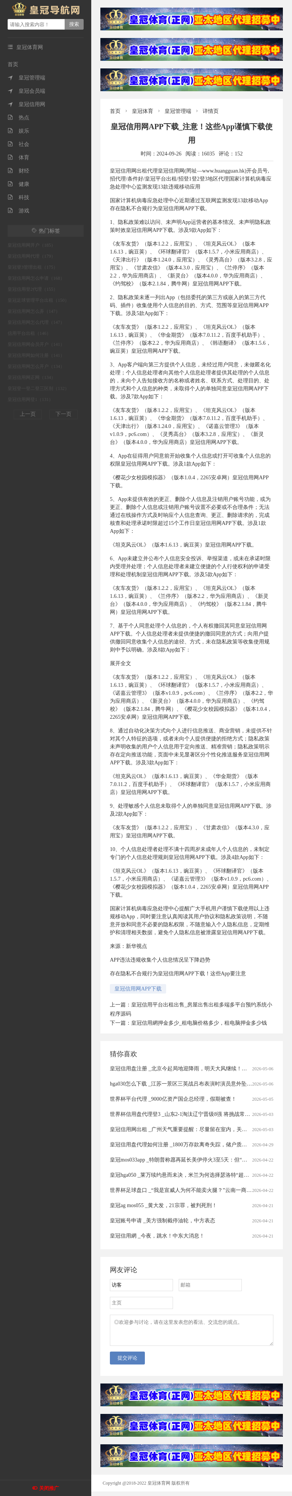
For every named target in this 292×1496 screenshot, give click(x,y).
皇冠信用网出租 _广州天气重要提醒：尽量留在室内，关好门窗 (184, 1129)
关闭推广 (49, 1488)
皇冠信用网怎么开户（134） (36, 366)
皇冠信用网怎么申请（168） (36, 278)
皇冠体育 (142, 111)
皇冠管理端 (26, 78)
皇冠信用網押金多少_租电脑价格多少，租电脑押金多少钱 (199, 1023)
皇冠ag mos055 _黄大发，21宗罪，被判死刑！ (163, 1205)
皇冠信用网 (26, 104)
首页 (13, 64)
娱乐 (18, 131)
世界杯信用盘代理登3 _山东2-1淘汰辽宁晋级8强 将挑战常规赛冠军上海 (193, 1114)
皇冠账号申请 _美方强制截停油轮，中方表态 (162, 1220)
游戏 (18, 211)
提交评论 (127, 1362)
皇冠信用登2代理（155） (33, 289)
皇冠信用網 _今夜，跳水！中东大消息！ (157, 1236)
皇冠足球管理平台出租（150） (38, 300)
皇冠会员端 (26, 91)
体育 (18, 157)
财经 (18, 171)
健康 (18, 184)
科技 (18, 197)
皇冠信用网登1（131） (30, 399)
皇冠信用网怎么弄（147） (34, 311)
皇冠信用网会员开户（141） (36, 344)
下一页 (63, 414)
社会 (18, 144)
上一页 (28, 414)
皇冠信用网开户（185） (32, 245)
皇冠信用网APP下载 (138, 989)
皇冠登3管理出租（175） (33, 267)
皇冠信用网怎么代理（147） (36, 322)
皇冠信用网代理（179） (32, 256)
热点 (18, 117)
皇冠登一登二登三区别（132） (38, 388)
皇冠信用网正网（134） (32, 377)
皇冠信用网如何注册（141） (36, 355)
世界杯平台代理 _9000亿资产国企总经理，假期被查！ (173, 1099)
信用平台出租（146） (29, 333)
